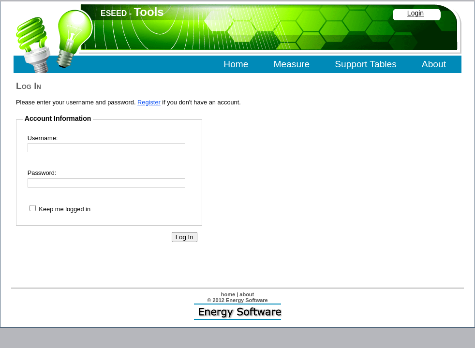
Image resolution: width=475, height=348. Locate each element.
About (434, 64)
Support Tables (366, 64)
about (246, 294)
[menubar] (336, 64)
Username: (43, 138)
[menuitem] (237, 64)
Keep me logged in (64, 209)
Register (149, 102)
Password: (42, 172)
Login (415, 13)
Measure (292, 64)
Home (235, 64)
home (228, 294)
